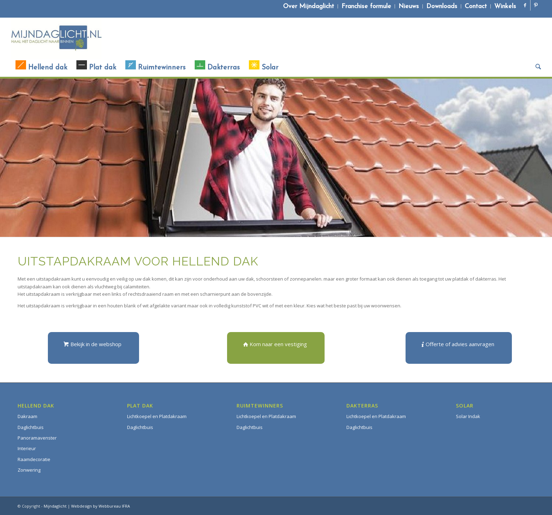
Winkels (505, 6)
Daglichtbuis (31, 427)
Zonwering (29, 470)
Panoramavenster (37, 438)
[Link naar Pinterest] (536, 5)
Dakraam (27, 416)
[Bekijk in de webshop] (93, 348)
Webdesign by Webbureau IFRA (100, 506)
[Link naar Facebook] (525, 5)
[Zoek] (536, 67)
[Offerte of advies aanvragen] (459, 348)
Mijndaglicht (55, 506)
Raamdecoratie (34, 459)
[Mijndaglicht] (56, 38)
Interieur (27, 448)
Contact (476, 6)
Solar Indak (468, 416)
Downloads (441, 6)
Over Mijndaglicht (308, 6)
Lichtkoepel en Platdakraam (157, 416)
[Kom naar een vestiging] (276, 348)
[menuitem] (309, 6)
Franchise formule (366, 6)
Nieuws (409, 6)
